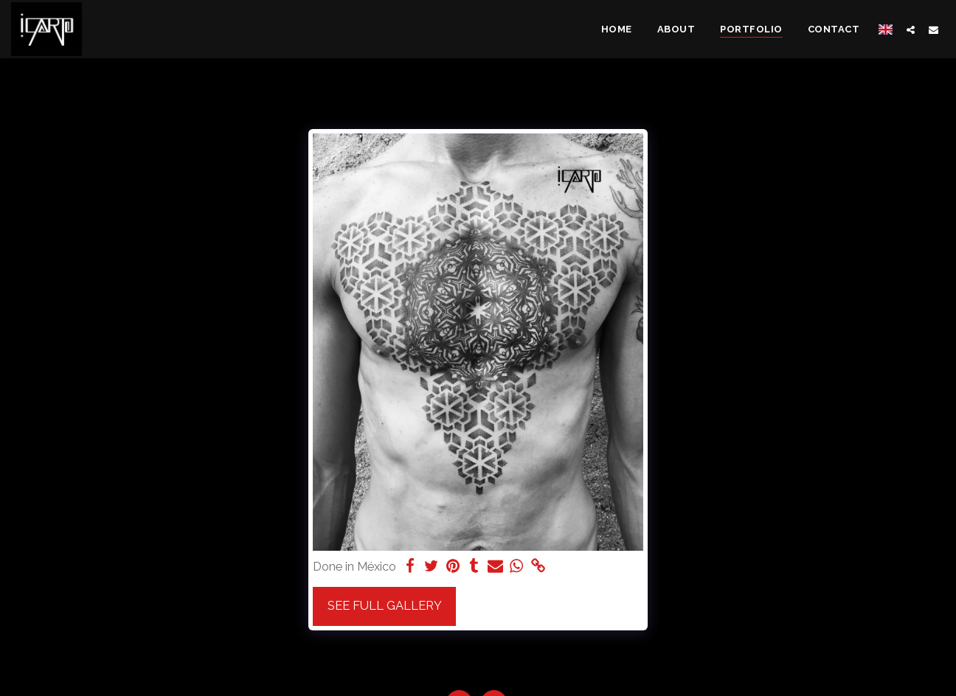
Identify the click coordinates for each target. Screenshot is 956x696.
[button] (910, 29)
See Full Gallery (385, 605)
